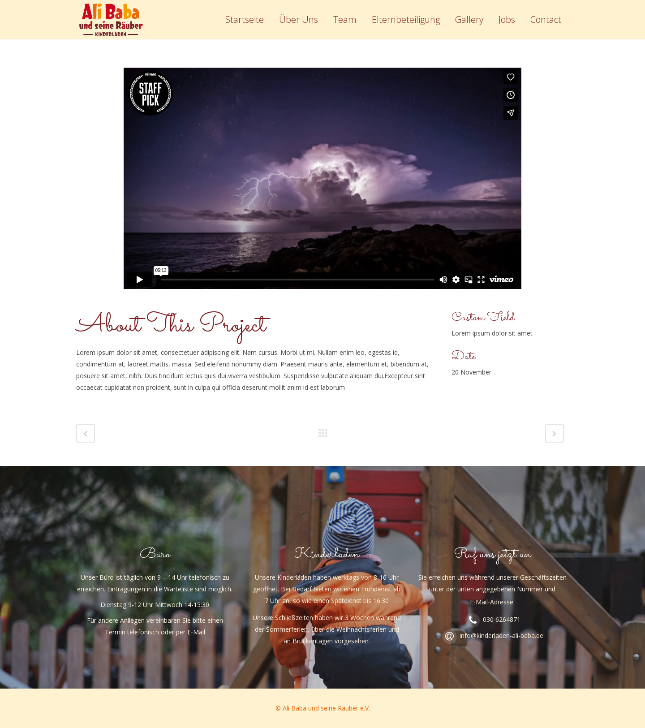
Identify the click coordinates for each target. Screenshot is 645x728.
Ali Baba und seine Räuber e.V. (326, 708)
